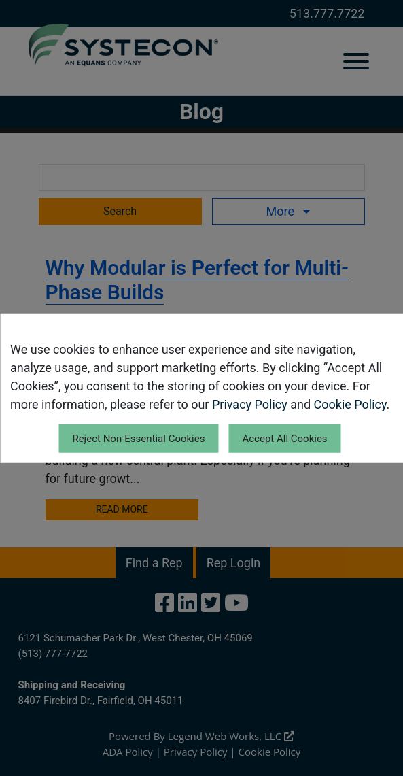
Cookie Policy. (352, 404)
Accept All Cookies (284, 438)
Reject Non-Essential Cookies (138, 438)
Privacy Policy (249, 404)
